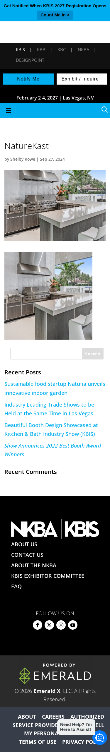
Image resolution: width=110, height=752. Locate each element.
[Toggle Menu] (55, 110)
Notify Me (28, 78)
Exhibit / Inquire (80, 78)
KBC (61, 49)
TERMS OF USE (37, 741)
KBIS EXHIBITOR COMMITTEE (47, 575)
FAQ (16, 586)
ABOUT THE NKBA (33, 565)
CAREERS (53, 716)
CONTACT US (27, 554)
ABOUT (27, 716)
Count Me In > (55, 14)
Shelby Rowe (22, 159)
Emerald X (46, 690)
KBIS (20, 49)
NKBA (83, 49)
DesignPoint (30, 60)
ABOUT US (24, 544)
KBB (41, 49)
